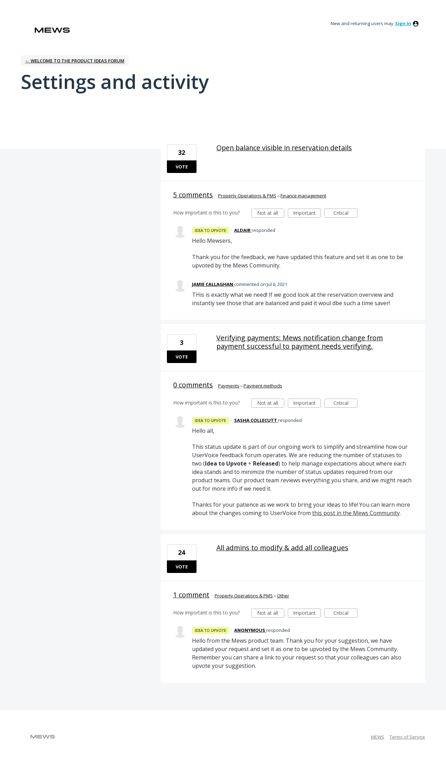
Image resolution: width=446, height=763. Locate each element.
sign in (403, 23)
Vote (182, 167)
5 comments (193, 194)
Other (283, 595)
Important (307, 214)
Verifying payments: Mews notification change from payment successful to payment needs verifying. (299, 342)
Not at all (270, 214)
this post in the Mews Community (356, 513)
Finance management (303, 195)
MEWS (377, 737)
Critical (345, 214)
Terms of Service (407, 737)
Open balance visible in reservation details (284, 147)
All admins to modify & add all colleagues (282, 547)
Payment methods (263, 386)
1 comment (191, 594)
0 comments (193, 385)
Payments (228, 386)
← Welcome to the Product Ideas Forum (74, 61)
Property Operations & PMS (247, 195)
